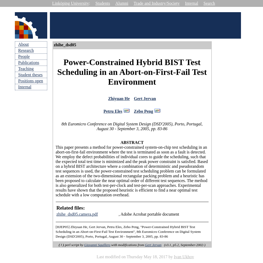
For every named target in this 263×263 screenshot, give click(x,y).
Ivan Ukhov (184, 258)
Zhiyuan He (119, 99)
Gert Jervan (145, 99)
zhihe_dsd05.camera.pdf (77, 216)
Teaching (26, 68)
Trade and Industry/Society (156, 3)
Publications (28, 62)
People (24, 56)
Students (102, 3)
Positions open (30, 81)
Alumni (121, 3)
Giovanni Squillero (97, 246)
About (23, 44)
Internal (191, 3)
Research (26, 50)
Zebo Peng (143, 112)
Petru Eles (113, 112)
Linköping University (70, 3)
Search (209, 3)
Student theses (30, 74)
